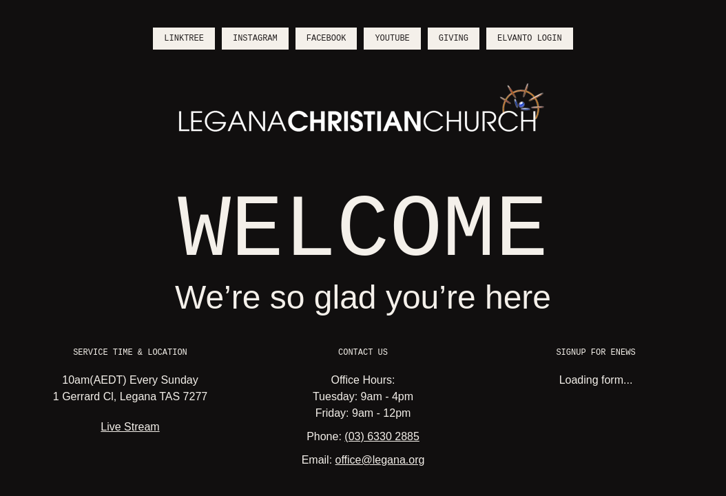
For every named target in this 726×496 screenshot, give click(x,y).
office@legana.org (380, 460)
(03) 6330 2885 (381, 436)
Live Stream (130, 427)
